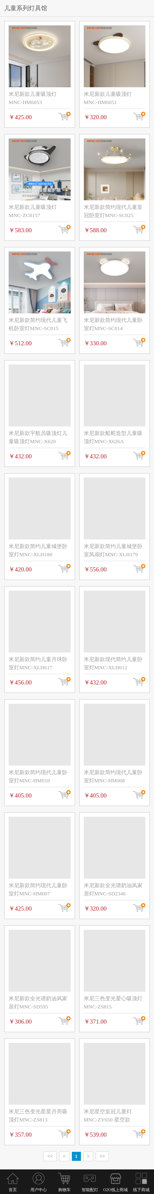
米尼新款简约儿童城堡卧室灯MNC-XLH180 (38, 550)
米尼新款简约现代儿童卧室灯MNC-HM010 (38, 776)
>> (102, 1156)
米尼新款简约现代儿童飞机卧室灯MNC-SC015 (38, 324)
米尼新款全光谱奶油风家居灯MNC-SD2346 (113, 889)
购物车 (64, 1189)
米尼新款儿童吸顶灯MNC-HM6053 (33, 98)
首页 (13, 1189)
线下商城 (141, 1189)
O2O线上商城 (115, 1189)
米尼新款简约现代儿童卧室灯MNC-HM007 (38, 889)
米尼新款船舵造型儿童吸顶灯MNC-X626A (113, 437)
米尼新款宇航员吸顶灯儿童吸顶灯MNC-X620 (38, 437)
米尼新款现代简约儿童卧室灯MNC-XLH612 (113, 663)
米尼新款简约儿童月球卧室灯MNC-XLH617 (38, 663)
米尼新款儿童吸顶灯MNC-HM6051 (108, 98)
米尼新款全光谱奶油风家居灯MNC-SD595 (38, 1002)
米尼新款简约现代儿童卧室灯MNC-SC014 (113, 324)
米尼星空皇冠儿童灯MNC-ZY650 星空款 (108, 1115)
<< (50, 1156)
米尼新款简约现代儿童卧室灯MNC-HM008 (113, 776)
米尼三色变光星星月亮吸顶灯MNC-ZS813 (38, 1115)
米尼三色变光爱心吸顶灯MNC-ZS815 (113, 1002)
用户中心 (38, 1189)
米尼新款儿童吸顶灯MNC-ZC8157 (33, 211)
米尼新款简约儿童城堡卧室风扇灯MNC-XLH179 (113, 550)
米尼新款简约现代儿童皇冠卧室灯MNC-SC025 (113, 211)
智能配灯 (90, 1189)
